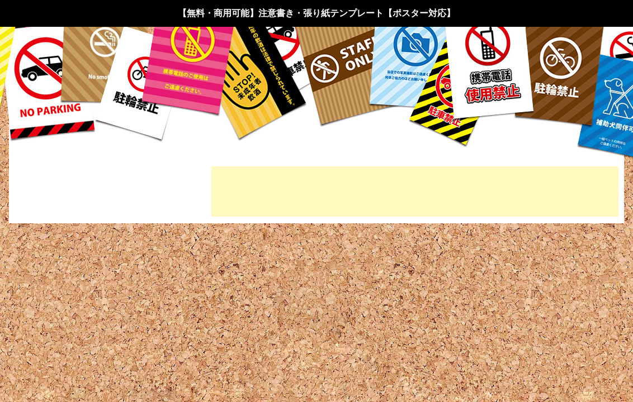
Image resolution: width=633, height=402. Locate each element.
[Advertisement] (414, 191)
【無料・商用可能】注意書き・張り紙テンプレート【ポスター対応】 (316, 13)
